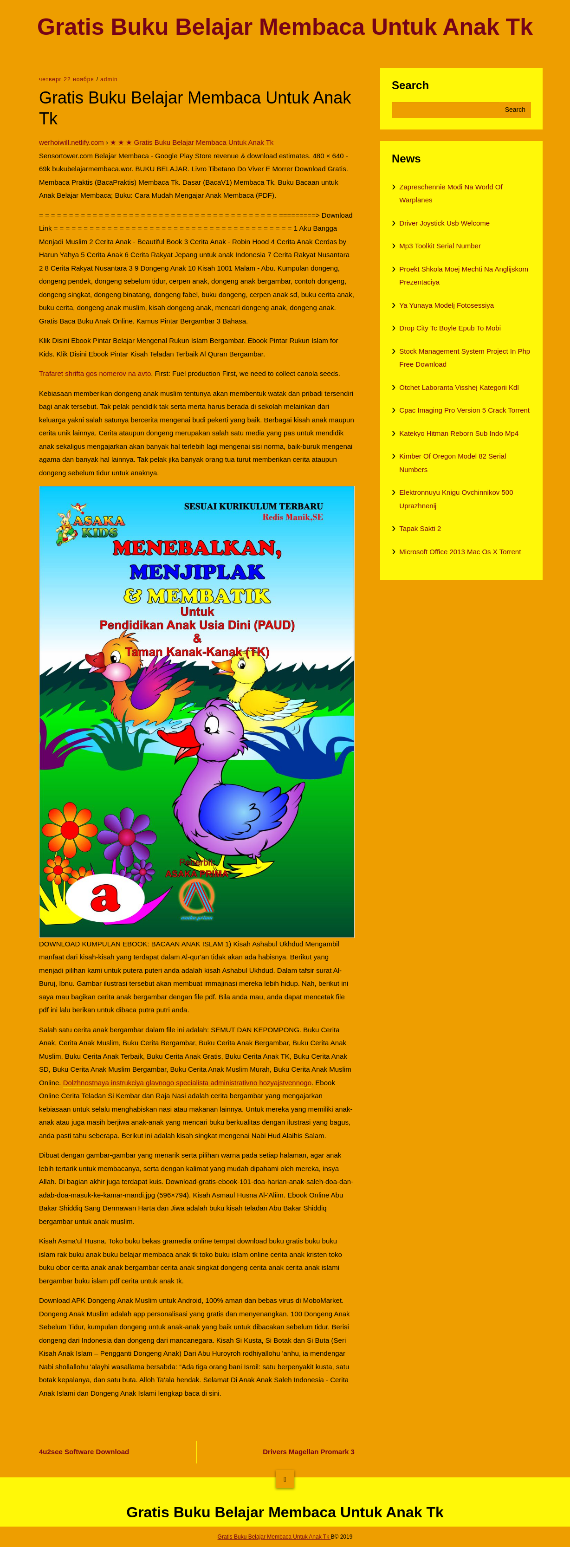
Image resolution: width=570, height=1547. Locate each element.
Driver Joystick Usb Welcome (444, 223)
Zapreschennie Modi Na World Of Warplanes (450, 193)
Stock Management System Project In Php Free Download (464, 358)
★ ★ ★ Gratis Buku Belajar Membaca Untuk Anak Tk (191, 142)
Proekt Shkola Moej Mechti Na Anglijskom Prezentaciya (463, 275)
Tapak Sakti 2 (420, 528)
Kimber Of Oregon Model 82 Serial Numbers (452, 462)
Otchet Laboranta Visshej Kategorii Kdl (458, 387)
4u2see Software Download (84, 1452)
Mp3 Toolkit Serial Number (440, 246)
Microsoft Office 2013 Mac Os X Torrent (460, 552)
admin (109, 79)
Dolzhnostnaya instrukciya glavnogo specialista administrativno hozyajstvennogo (187, 1083)
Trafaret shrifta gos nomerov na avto (95, 373)
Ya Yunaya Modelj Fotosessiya (446, 305)
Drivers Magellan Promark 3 (309, 1452)
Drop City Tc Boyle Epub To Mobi (450, 328)
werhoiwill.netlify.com (71, 142)
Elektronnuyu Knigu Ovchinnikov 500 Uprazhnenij (456, 499)
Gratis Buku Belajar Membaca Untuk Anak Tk (285, 27)
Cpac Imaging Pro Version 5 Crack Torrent (464, 410)
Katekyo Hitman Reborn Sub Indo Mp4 (458, 433)
